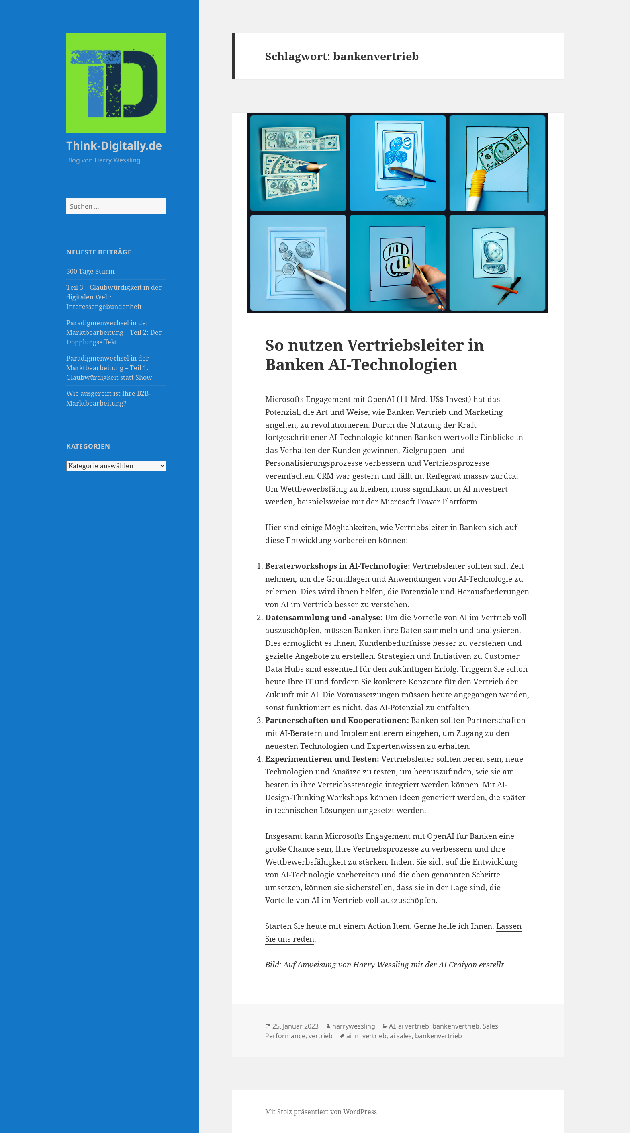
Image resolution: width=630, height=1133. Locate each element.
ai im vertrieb (366, 1035)
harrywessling (353, 1026)
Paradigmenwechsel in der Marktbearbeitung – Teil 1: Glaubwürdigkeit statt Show (109, 368)
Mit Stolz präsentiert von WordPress (321, 1111)
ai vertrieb (413, 1026)
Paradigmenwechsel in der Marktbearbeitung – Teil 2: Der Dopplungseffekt (114, 332)
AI (392, 1026)
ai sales (401, 1035)
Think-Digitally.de (114, 145)
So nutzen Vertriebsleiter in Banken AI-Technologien (374, 354)
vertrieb (321, 1035)
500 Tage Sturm (90, 271)
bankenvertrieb (455, 1026)
